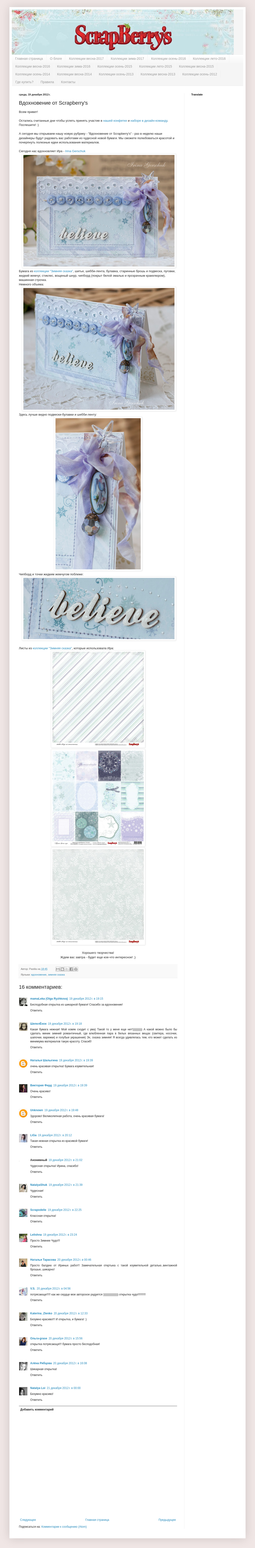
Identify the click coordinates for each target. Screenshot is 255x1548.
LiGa (33, 1135)
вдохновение (39, 974)
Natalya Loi (37, 1388)
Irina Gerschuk (75, 151)
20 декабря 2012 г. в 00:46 (74, 1259)
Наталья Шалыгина (44, 1060)
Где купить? (24, 82)
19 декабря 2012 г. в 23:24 (60, 1234)
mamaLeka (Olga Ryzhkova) (49, 998)
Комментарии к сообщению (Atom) (64, 1526)
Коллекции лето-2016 (209, 58)
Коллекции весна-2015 (196, 66)
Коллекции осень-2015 (115, 66)
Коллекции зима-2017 (127, 58)
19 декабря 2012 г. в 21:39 (65, 1185)
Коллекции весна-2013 (158, 74)
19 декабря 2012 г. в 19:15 (86, 998)
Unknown (36, 1110)
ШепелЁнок (38, 1023)
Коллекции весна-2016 (32, 66)
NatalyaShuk (38, 1185)
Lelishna (36, 1234)
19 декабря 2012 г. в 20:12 (55, 1135)
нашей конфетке (115, 120)
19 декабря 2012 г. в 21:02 (65, 1160)
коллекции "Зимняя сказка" (53, 271)
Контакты (68, 82)
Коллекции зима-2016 (73, 66)
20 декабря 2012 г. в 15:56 (65, 1338)
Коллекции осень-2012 (199, 74)
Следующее (28, 1520)
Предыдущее (167, 1520)
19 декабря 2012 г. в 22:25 (64, 1210)
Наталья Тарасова (43, 1259)
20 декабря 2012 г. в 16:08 (70, 1363)
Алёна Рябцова (41, 1363)
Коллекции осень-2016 (168, 58)
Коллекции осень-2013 (116, 74)
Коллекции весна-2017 (86, 58)
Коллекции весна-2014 (74, 74)
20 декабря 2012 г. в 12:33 (70, 1313)
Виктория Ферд (41, 1085)
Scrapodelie (38, 1210)
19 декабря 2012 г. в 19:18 (65, 1023)
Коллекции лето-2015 (155, 66)
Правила (47, 82)
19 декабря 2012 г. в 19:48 (61, 1110)
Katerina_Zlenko (41, 1313)
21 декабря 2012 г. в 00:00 (64, 1388)
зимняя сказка (56, 974)
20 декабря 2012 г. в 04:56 (54, 1288)
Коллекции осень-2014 (32, 74)
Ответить (36, 1010)
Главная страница (29, 58)
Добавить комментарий (37, 1409)
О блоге (56, 58)
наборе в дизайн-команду (149, 120)
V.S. (32, 1288)
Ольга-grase (38, 1338)
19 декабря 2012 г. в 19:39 (76, 1060)
